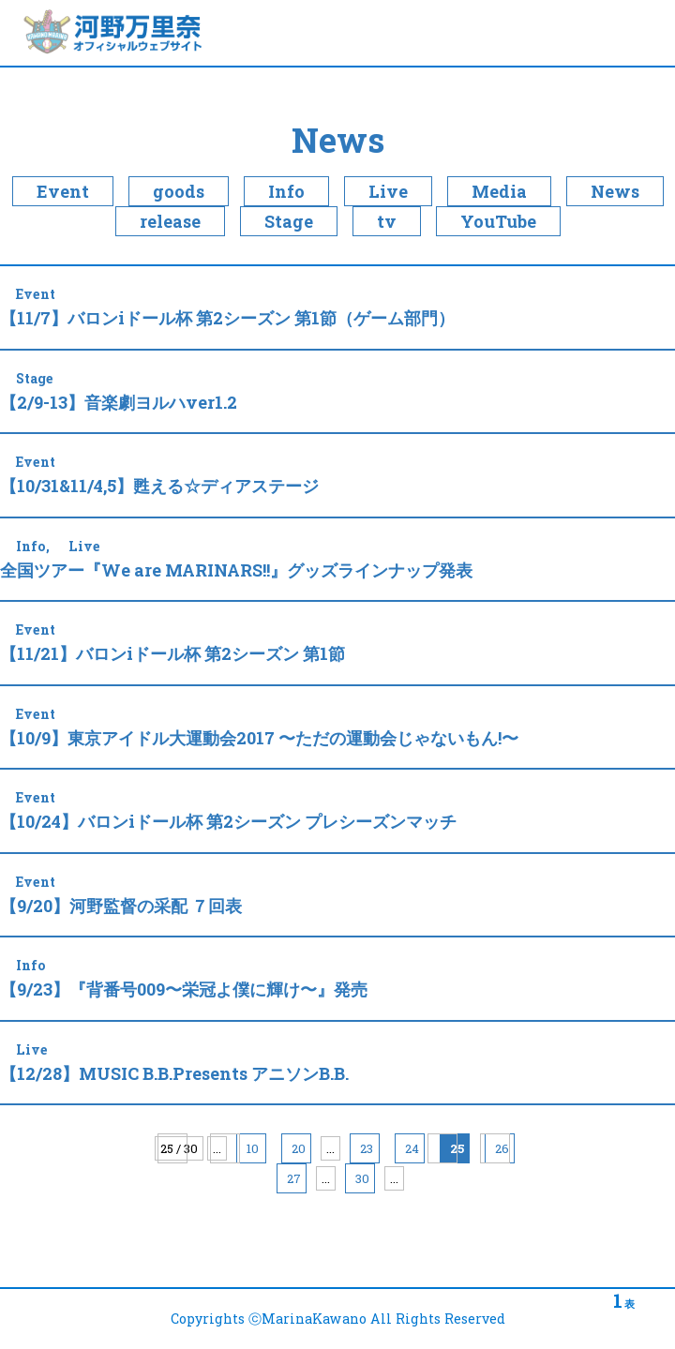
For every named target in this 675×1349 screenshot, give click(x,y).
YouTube (498, 221)
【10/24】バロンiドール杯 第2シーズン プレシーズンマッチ (228, 821)
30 (362, 1178)
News (338, 139)
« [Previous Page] (225, 1148)
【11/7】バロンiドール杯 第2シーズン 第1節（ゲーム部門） (227, 318)
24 (412, 1148)
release (170, 221)
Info (286, 191)
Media (499, 191)
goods (178, 191)
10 (253, 1148)
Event (63, 191)
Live (388, 191)
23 (366, 1148)
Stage (288, 221)
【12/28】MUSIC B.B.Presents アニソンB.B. (174, 1073)
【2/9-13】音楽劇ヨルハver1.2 (118, 402)
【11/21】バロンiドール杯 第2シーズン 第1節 (172, 653)
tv (387, 221)
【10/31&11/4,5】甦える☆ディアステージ (159, 485)
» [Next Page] (443, 1148)
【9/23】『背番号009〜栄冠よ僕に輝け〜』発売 (184, 989)
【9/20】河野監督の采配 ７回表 (121, 905)
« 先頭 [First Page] (173, 1148)
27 (294, 1178)
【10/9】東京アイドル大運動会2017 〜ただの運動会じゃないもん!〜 (259, 738)
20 (299, 1148)
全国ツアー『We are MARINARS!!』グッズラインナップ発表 (236, 570)
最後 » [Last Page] (495, 1148)
